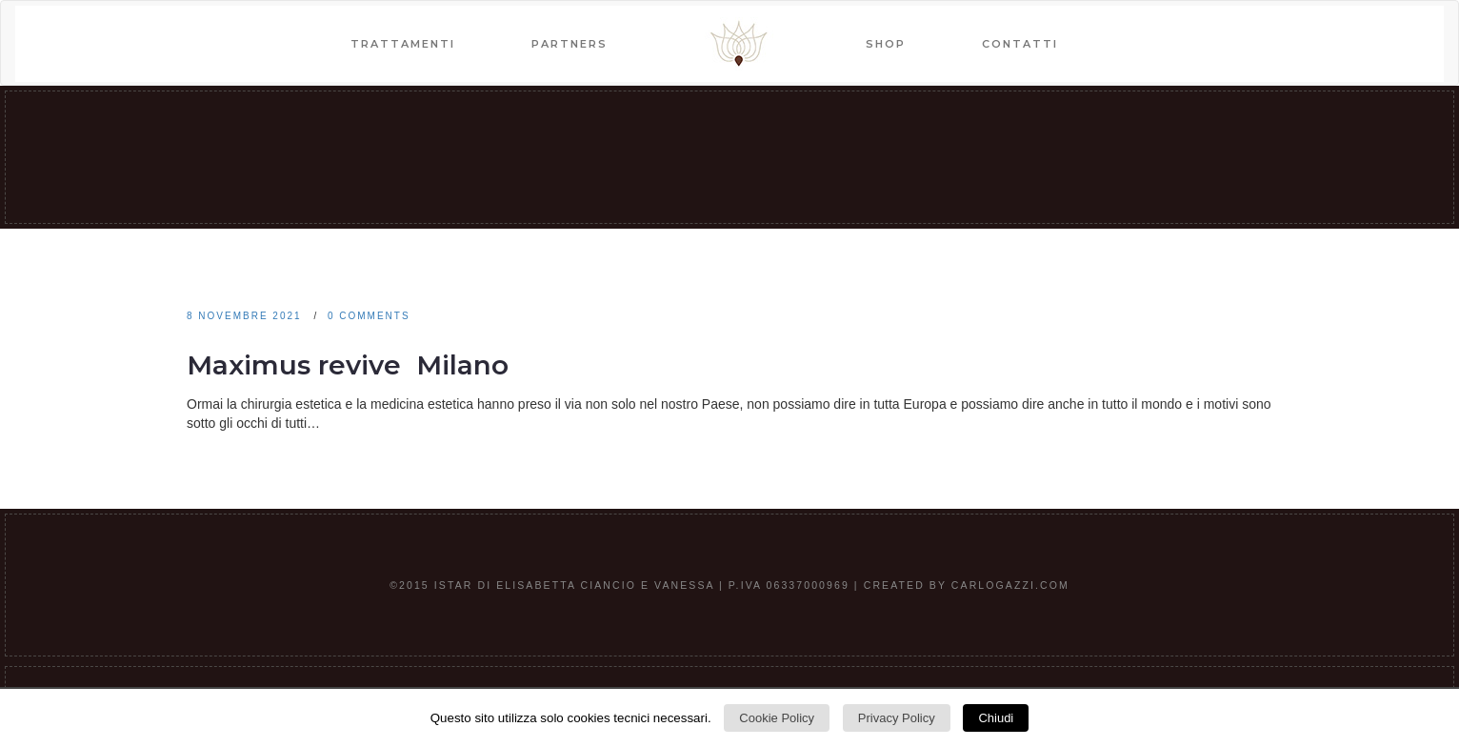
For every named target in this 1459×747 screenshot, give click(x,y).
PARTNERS (569, 43)
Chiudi (995, 718)
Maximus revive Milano (348, 365)
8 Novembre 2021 (244, 316)
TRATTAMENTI (402, 43)
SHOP (886, 43)
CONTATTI (1020, 43)
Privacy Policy (896, 718)
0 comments (369, 316)
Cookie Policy (776, 718)
